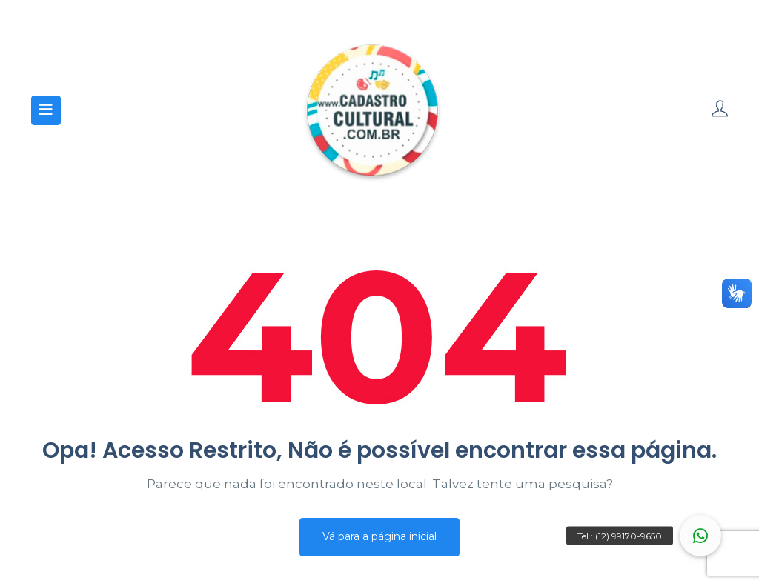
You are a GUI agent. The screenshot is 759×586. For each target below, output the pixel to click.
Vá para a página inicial (379, 536)
